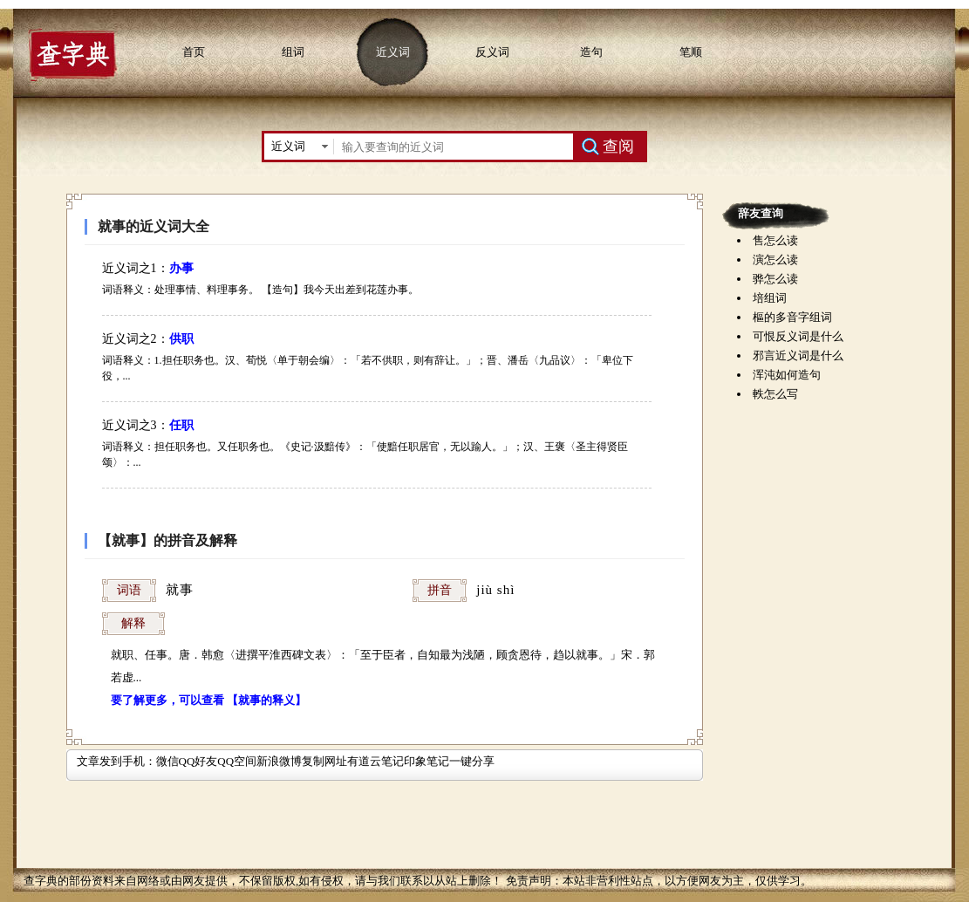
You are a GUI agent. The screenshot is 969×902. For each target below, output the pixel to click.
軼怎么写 (775, 393)
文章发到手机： (116, 761)
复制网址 (324, 761)
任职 (181, 425)
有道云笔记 (375, 761)
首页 (193, 51)
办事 (181, 268)
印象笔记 (426, 761)
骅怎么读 (775, 278)
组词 (293, 51)
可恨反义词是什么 (798, 336)
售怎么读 (775, 240)
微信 (167, 761)
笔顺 (690, 51)
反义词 (492, 51)
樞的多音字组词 (792, 317)
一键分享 (472, 761)
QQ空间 (236, 761)
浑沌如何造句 (787, 374)
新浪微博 (279, 761)
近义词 (393, 51)
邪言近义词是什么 (798, 355)
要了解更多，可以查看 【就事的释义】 (208, 700)
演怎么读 (775, 259)
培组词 (770, 297)
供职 (181, 338)
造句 (591, 51)
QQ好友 (198, 761)
